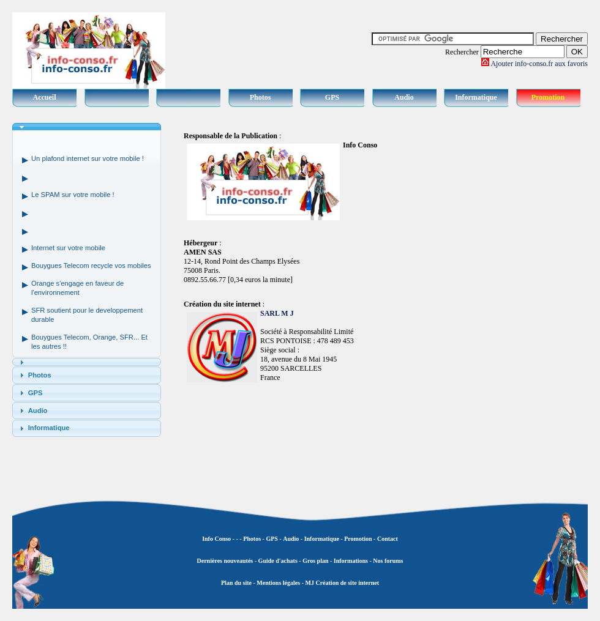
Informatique (476, 97)
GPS (332, 97)
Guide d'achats (278, 560)
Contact (387, 538)
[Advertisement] (539, 305)
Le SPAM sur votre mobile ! (72, 194)
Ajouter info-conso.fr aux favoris (539, 63)
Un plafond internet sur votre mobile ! (87, 158)
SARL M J (277, 313)
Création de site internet (346, 582)
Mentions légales (278, 582)
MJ (309, 582)
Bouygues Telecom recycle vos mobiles (91, 265)
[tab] (86, 127)
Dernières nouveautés (225, 560)
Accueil (44, 97)
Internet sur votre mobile (68, 247)
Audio (403, 97)
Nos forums (388, 560)
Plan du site (236, 582)
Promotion (547, 97)
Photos (260, 97)
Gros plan (315, 560)
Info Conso (216, 538)
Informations (351, 560)
